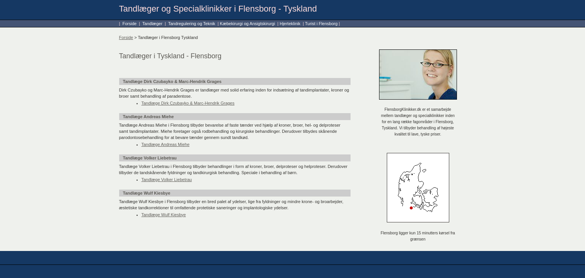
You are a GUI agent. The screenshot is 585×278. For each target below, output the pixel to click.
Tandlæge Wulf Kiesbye (164, 214)
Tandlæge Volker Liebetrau (167, 179)
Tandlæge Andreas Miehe (166, 144)
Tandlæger (152, 23)
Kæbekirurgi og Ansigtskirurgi (247, 23)
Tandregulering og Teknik (191, 23)
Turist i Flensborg (321, 23)
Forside (129, 23)
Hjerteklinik (290, 23)
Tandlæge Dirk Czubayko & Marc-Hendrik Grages (188, 103)
